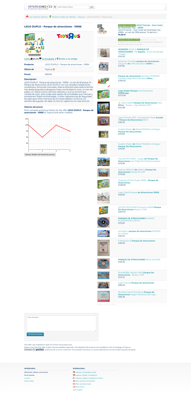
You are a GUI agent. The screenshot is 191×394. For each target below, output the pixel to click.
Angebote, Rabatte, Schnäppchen (85, 375)
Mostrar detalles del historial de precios (40, 155)
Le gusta (27, 378)
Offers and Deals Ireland (82, 384)
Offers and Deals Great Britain (84, 381)
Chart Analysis (77, 390)
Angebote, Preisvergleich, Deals (84, 372)
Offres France (78, 387)
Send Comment (35, 334)
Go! (91, 7)
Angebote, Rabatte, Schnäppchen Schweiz (88, 378)
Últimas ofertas (29, 381)
